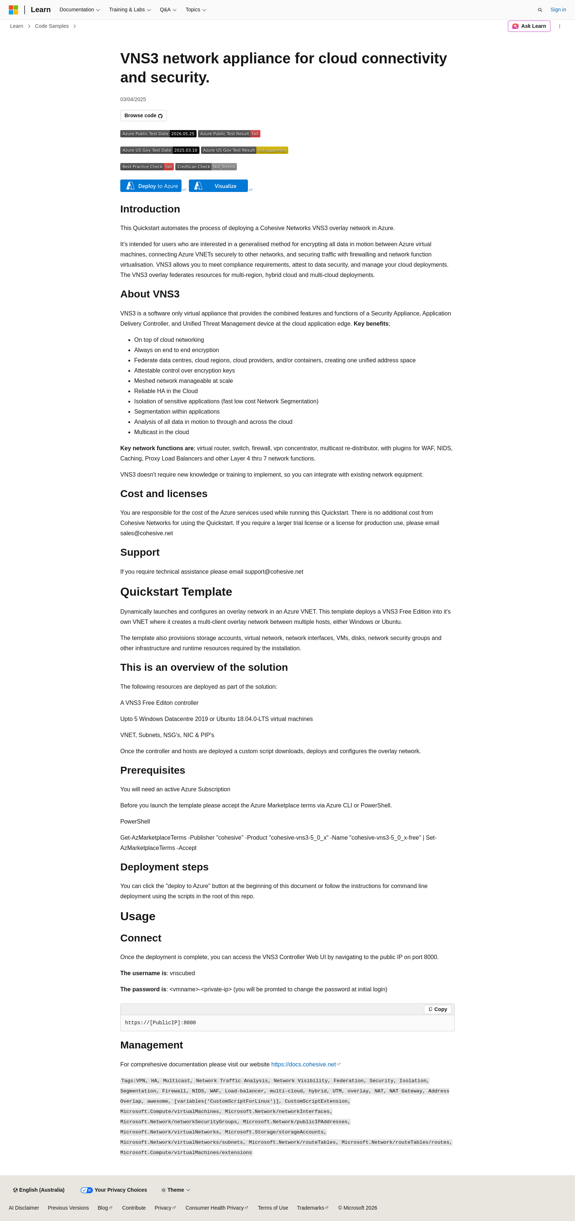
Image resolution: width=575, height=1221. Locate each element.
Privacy (163, 1208)
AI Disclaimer (24, 1208)
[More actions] (559, 26)
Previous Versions (68, 1208)
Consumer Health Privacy (215, 1208)
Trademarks (310, 1208)
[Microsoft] (13, 10)
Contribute (134, 1208)
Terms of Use (273, 1208)
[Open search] (540, 9)
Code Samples (52, 26)
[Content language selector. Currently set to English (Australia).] (39, 1190)
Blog (103, 1208)
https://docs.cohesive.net (303, 1064)
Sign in (558, 9)
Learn (16, 26)
